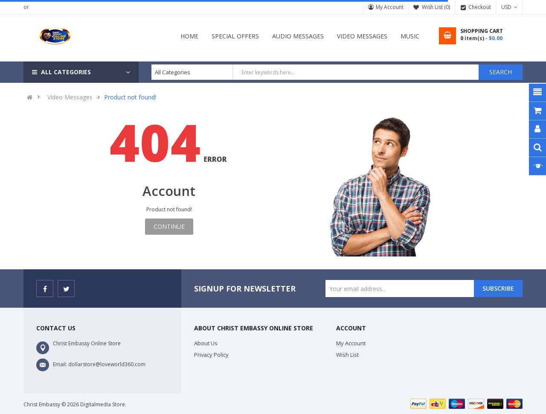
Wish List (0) (436, 7)
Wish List (347, 355)
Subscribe (498, 288)
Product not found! (130, 97)
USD (509, 7)
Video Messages (70, 97)
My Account (390, 7)
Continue (169, 226)
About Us (206, 343)
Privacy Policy (211, 355)
